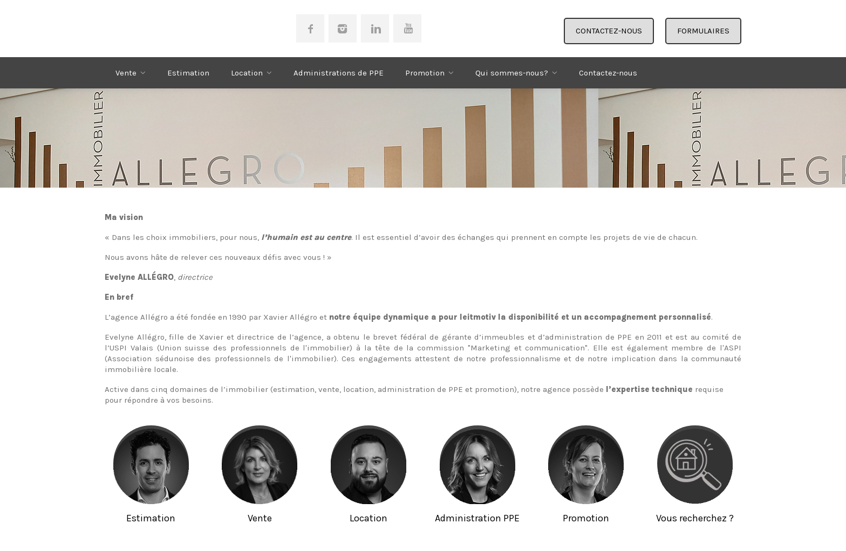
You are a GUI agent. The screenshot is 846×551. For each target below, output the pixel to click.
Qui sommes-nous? (511, 73)
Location (247, 73)
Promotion (425, 73)
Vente (126, 73)
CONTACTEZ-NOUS (609, 31)
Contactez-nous (608, 73)
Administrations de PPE (339, 73)
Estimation (188, 73)
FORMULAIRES (703, 31)
